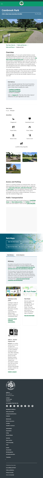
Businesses (8, 419)
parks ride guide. (31, 203)
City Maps (8, 423)
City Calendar (8, 449)
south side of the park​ (26, 187)
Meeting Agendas (9, 452)
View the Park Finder (29, 315)
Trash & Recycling (9, 442)
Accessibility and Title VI (11, 467)
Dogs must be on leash (14, 91)
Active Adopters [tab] (20, 255)
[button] (13, 157)
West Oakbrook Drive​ (17, 202)
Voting (7, 433)
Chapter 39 (15, 95)
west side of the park (14, 187)
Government (9, 428)
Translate (8, 457)
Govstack (12, 474)
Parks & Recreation (10, 411)
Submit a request (12, 372)
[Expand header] (2, 3)
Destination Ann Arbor (10, 454)
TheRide (27, 202)
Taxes (7, 444)
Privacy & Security (9, 472)
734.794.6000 (9, 399)
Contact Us (8, 400)
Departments (8, 430)
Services (8, 438)
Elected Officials (9, 435)
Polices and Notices (10, 470)
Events (7, 447)
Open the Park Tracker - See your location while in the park (21, 243)
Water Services (9, 440)
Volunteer (8, 416)
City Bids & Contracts (10, 425)
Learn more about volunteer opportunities (12, 320)
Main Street (11, 189)
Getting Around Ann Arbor (11, 413)
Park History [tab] (10, 255)
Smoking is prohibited (14, 89)
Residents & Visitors (10, 409)
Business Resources (10, 421)
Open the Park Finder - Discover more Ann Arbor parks (20, 246)
